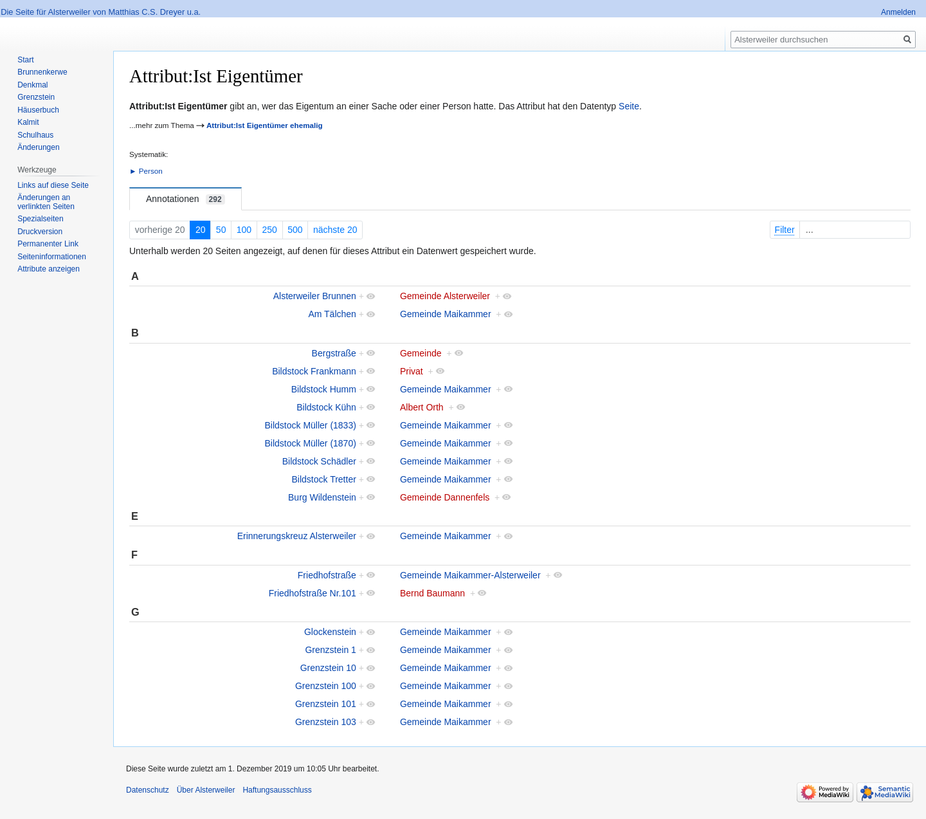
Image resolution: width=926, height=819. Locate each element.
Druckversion (39, 231)
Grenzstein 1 (330, 650)
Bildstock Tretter (323, 479)
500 (294, 230)
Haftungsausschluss (276, 790)
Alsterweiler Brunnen (314, 296)
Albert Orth (422, 407)
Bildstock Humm (323, 389)
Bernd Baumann (432, 593)
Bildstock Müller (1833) (310, 425)
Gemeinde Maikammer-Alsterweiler (470, 575)
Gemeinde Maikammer (445, 314)
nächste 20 (335, 230)
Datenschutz (147, 790)
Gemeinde (421, 353)
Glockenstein (330, 632)
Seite (629, 106)
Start (25, 59)
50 (221, 230)
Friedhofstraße (327, 575)
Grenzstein (36, 97)
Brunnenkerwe (42, 72)
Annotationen (185, 199)
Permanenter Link (47, 243)
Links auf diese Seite (53, 185)
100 (244, 230)
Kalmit (28, 122)
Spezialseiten (40, 218)
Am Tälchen (332, 314)
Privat (411, 371)
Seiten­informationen (51, 256)
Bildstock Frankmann (314, 371)
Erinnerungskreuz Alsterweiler (296, 536)
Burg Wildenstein (322, 497)
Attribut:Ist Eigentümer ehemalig (264, 125)
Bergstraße (334, 353)
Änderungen (38, 147)
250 (269, 230)
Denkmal (32, 84)
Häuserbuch (38, 110)
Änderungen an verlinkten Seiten (46, 202)
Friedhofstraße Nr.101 (312, 593)
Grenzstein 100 (325, 686)
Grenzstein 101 (325, 704)
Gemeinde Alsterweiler (445, 296)
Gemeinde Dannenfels (444, 497)
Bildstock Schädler (319, 461)
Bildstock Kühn (326, 407)
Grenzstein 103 (325, 722)
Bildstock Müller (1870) (310, 443)
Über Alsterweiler (206, 790)
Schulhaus (35, 135)
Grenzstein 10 (328, 668)
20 (200, 230)
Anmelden (898, 12)
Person (151, 171)
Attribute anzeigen (48, 268)
